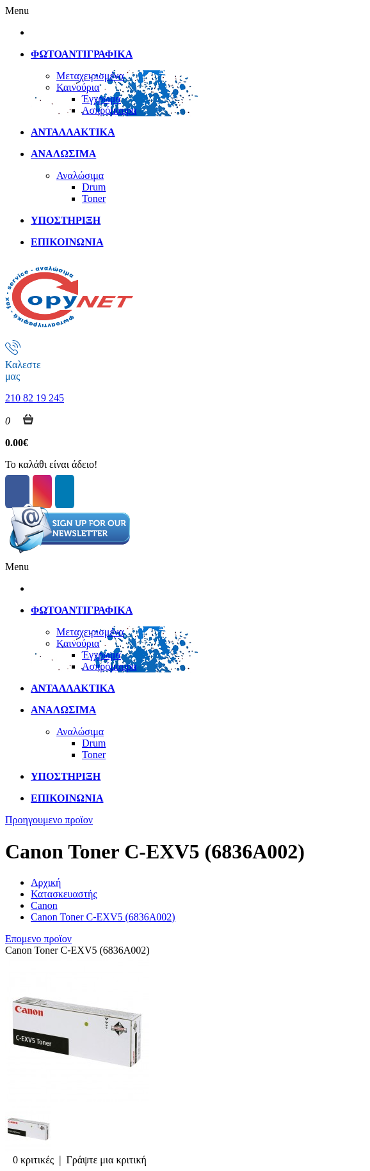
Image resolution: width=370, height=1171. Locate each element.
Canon (44, 905)
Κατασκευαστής (64, 893)
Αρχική (46, 882)
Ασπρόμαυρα (109, 110)
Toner (94, 198)
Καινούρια (77, 87)
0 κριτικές (33, 1159)
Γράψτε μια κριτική (106, 1159)
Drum (94, 187)
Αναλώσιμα (80, 175)
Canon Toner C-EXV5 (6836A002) (103, 916)
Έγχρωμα (101, 98)
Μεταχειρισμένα (90, 75)
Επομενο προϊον (38, 938)
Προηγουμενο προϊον (49, 819)
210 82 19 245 (34, 397)
